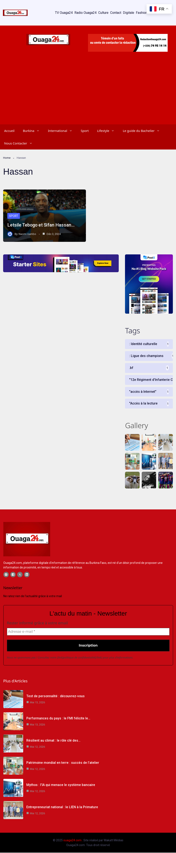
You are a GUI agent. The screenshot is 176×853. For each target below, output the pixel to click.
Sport (85, 131)
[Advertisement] (88, 93)
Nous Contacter (20, 143)
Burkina (33, 130)
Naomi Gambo (27, 234)
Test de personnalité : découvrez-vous (55, 696)
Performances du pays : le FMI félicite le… (58, 719)
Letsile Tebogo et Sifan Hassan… (41, 225)
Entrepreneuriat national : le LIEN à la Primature (62, 807)
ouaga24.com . (73, 840)
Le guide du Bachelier (143, 130)
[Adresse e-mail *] (88, 632)
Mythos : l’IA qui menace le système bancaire (60, 785)
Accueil (9, 131)
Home (6, 157)
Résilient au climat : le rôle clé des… (53, 741)
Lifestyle (108, 130)
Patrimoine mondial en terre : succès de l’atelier (62, 763)
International (62, 130)
